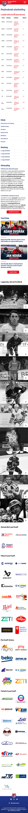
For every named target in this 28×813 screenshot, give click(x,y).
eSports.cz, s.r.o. (5, 809)
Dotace (3, 141)
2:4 (23, 22)
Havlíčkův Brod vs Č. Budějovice (17, 61)
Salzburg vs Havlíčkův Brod (17, 72)
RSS (9, 810)
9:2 (23, 40)
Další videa (13, 272)
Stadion (3, 129)
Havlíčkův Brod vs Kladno (16, 36)
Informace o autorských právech (18, 809)
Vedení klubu (5, 126)
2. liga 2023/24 (5, 157)
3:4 (23, 59)
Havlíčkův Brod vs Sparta (16, 91)
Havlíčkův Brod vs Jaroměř (16, 30)
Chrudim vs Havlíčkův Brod (17, 109)
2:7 (23, 53)
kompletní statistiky (18, 115)
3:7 (23, 90)
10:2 (24, 102)
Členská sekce (14, 803)
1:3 (23, 96)
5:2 (23, 71)
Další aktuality (14, 212)
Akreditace (4, 138)
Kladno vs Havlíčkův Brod (16, 42)
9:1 (23, 77)
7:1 (23, 29)
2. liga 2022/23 (5, 160)
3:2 (23, 46)
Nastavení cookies (15, 810)
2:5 (23, 65)
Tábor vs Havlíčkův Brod (16, 97)
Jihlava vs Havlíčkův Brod (16, 103)
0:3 (23, 83)
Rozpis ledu (4, 132)
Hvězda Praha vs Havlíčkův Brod (16, 23)
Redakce (3, 135)
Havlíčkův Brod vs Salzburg (16, 55)
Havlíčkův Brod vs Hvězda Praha (16, 48)
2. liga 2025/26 (5, 150)
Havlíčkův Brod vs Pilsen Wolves (16, 85)
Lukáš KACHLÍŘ (8, 14)
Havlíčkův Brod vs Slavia (16, 67)
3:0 (23, 35)
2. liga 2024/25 (5, 154)
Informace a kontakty (7, 123)
